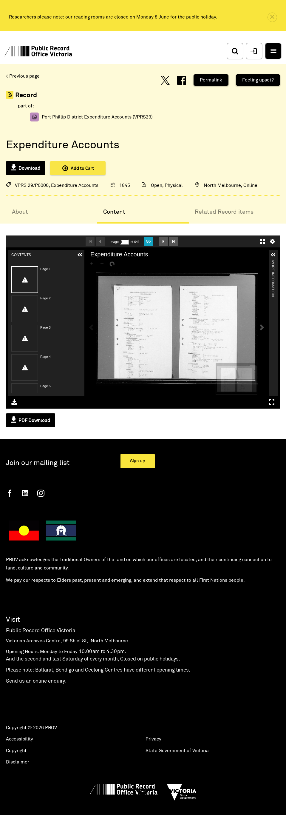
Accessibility (19, 739)
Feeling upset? (258, 80)
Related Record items (224, 212)
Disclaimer (17, 762)
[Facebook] (9, 493)
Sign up (137, 461)
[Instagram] (40, 493)
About (20, 212)
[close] (272, 17)
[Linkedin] (25, 493)
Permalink (211, 80)
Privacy (153, 739)
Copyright (16, 750)
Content (114, 212)
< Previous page (23, 76)
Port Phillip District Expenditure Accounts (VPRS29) (97, 117)
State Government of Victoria (177, 750)
